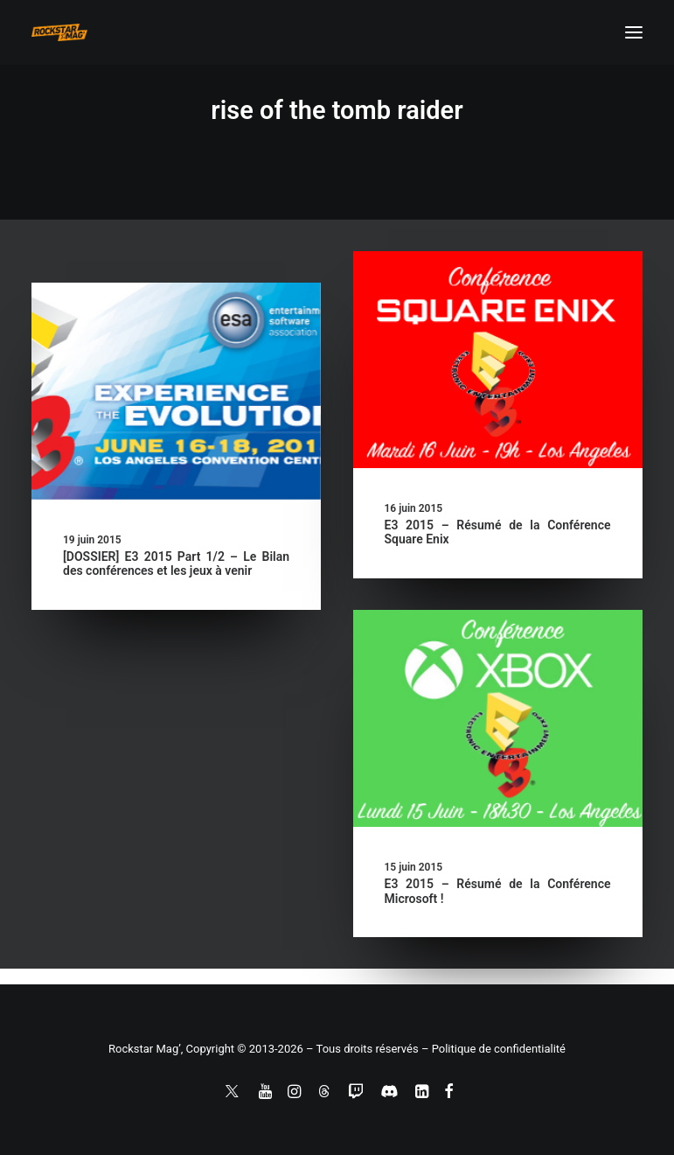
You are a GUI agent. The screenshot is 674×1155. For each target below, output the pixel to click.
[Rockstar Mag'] (59, 32)
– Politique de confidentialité (493, 1048)
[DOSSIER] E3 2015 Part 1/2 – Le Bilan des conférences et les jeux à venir (176, 564)
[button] (634, 32)
